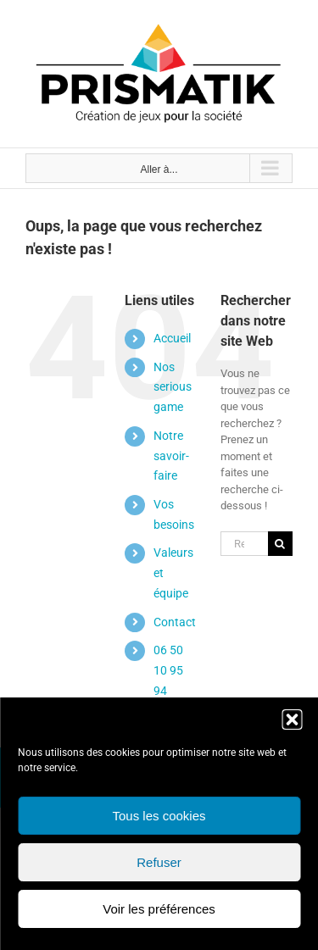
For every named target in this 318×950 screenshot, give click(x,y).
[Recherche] (280, 543)
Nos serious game (172, 387)
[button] (291, 719)
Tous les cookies (158, 815)
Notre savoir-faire (171, 456)
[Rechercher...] (244, 543)
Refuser (159, 862)
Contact (174, 622)
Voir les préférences (159, 909)
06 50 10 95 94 (168, 670)
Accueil (172, 338)
